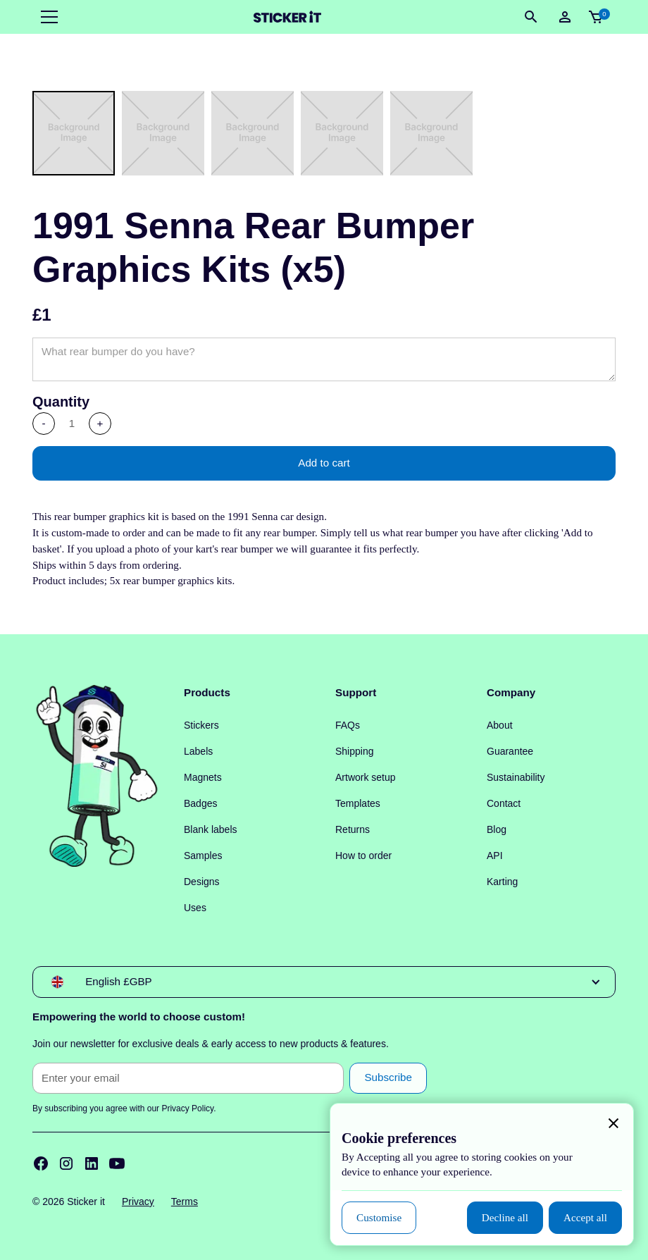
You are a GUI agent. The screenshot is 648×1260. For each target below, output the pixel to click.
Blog (496, 829)
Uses (195, 907)
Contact (504, 803)
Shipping (354, 751)
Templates (357, 803)
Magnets (203, 777)
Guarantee (510, 751)
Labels (198, 751)
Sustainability (516, 777)
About (500, 725)
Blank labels (210, 829)
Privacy (138, 1201)
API (495, 855)
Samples (203, 855)
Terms (184, 1201)
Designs (202, 881)
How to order (363, 855)
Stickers (201, 725)
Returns (352, 829)
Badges (200, 803)
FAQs (347, 725)
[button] (46, 17)
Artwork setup (365, 777)
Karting (502, 881)
